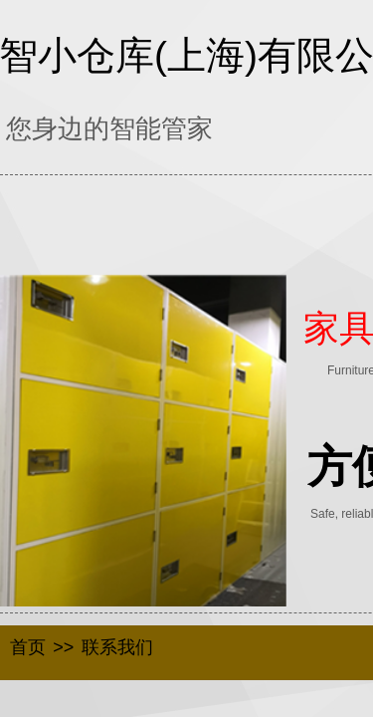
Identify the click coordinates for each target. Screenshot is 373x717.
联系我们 (117, 647)
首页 (28, 647)
